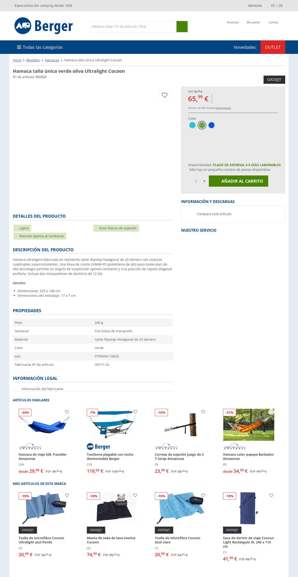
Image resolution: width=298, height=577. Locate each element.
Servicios (255, 5)
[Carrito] (273, 26)
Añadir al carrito (238, 181)
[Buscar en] (133, 26)
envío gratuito (223, 107)
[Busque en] (182, 26)
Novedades (245, 47)
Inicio (17, 60)
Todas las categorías (43, 47)
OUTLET (273, 47)
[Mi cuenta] (253, 26)
